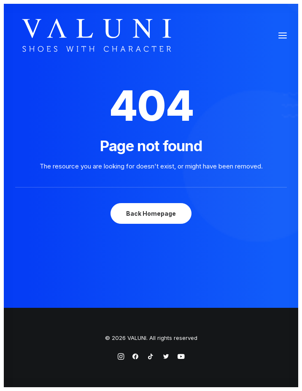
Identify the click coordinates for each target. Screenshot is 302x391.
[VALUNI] (96, 35)
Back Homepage (151, 213)
